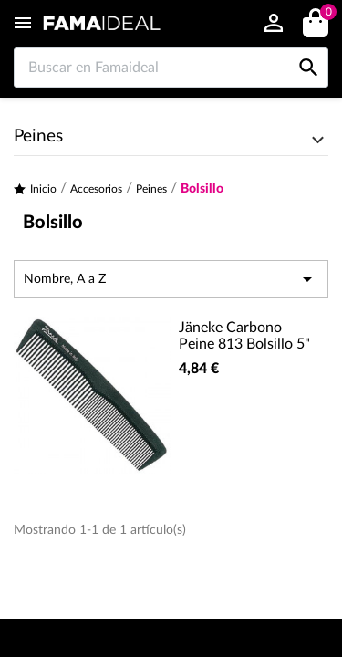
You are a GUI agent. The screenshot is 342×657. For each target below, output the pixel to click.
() (325, 14)
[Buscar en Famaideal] (171, 67)
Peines (38, 136)
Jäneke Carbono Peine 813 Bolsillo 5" (244, 335)
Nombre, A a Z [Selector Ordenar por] (171, 279)
